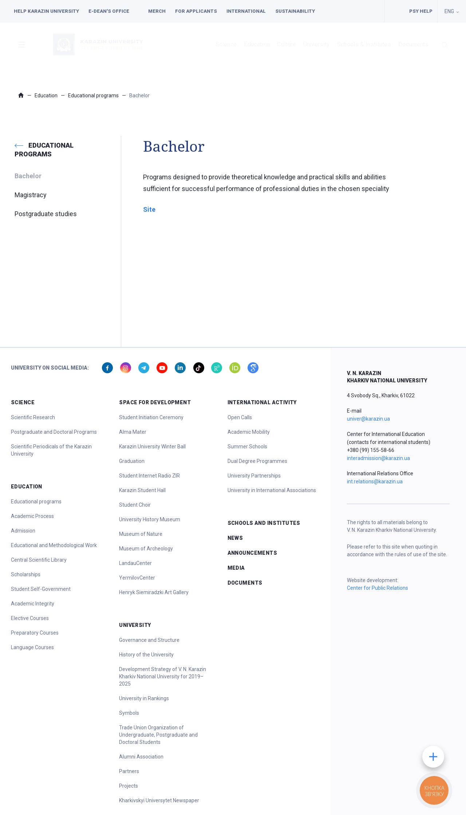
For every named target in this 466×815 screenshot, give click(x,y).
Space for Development (155, 402)
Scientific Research (33, 417)
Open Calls (240, 417)
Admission (23, 531)
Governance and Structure (149, 640)
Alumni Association (141, 757)
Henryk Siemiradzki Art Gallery (154, 592)
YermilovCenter (137, 578)
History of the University (146, 655)
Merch (157, 11)
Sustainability (295, 11)
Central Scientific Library (39, 560)
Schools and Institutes (264, 523)
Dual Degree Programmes (257, 461)
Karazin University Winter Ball (152, 446)
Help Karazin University (46, 11)
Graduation (132, 461)
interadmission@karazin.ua (378, 458)
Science (226, 44)
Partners (129, 771)
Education (257, 44)
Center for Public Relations (377, 588)
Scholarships (25, 574)
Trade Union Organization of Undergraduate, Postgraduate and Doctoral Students (158, 735)
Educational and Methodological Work (54, 545)
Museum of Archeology (146, 548)
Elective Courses (30, 618)
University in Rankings (144, 698)
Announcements (252, 553)
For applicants (196, 11)
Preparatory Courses (35, 633)
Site (149, 209)
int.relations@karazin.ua (375, 481)
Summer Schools (247, 446)
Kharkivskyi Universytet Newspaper (159, 800)
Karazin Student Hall (142, 490)
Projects (128, 786)
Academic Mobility (249, 432)
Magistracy (31, 195)
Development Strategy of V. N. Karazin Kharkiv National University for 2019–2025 (162, 676)
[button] (21, 44)
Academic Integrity (32, 604)
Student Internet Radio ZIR (149, 476)
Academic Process (32, 516)
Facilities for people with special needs (394, 11)
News (235, 538)
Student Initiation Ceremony (151, 417)
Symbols (129, 713)
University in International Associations (272, 490)
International (246, 11)
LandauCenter (135, 563)
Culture (286, 44)
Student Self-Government (41, 589)
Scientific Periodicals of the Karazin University (51, 450)
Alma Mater (132, 432)
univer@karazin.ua (368, 419)
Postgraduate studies (46, 214)
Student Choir (135, 505)
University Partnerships (254, 476)
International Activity (262, 402)
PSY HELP (421, 11)
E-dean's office (108, 11)
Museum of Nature (140, 534)
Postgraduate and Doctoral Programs (54, 432)
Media (236, 568)
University (316, 44)
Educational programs (93, 95)
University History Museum (149, 519)
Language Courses (32, 647)
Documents (413, 44)
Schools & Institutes (364, 44)
